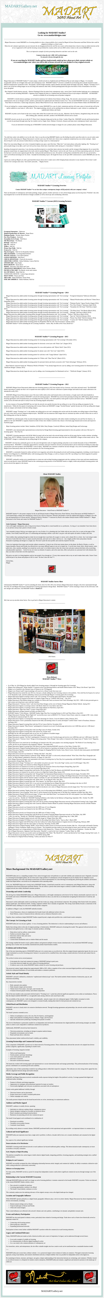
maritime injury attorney (55, 149)
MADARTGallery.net (21, 6)
